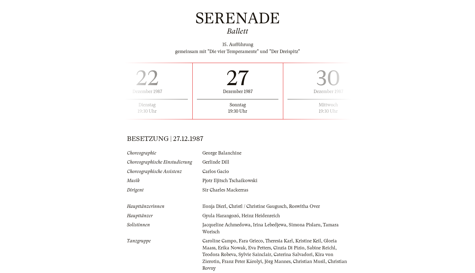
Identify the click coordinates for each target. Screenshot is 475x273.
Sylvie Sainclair (254, 254)
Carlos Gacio (215, 171)
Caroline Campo (219, 241)
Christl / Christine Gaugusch (258, 206)
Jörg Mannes (277, 261)
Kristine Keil (308, 241)
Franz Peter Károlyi (242, 261)
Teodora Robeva (219, 254)
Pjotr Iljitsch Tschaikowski (229, 180)
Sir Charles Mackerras (225, 190)
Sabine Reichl (321, 248)
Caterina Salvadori (293, 254)
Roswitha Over (304, 206)
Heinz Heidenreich (260, 215)
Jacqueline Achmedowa (226, 225)
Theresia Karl (279, 241)
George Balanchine (221, 153)
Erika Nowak (232, 248)
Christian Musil (309, 261)
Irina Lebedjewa (269, 225)
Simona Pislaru (305, 225)
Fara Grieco (251, 241)
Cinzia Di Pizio (288, 248)
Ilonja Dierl (214, 206)
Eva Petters (259, 248)
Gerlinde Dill (215, 162)
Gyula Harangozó (220, 215)
